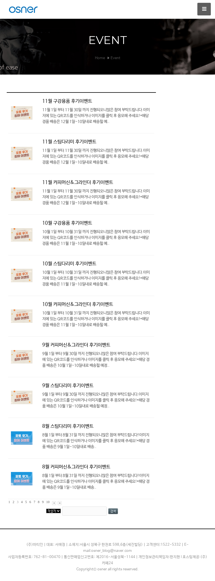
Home (100, 58)
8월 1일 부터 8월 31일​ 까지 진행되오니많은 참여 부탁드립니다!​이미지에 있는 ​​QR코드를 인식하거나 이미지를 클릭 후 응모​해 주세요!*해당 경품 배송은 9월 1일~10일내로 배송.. (95, 441)
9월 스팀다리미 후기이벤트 (68, 385)
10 (48, 502)
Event (115, 58)
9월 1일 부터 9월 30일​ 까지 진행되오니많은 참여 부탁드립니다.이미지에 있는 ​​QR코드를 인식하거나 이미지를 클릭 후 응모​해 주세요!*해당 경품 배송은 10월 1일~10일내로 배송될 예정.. (95, 359)
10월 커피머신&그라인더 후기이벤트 (77, 304)
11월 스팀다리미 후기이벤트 (69, 142)
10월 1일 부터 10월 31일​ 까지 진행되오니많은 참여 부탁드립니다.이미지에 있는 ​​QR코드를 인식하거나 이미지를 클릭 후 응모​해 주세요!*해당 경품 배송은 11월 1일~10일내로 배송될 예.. (96, 238)
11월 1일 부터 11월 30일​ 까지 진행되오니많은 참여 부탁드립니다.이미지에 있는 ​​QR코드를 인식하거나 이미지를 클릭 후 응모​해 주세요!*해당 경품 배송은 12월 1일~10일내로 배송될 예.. (96, 116)
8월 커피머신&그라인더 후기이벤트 (76, 467)
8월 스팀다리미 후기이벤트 (68, 426)
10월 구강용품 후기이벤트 (67, 223)
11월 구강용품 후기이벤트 (67, 101)
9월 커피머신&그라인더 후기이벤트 (76, 345)
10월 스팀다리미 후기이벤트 (69, 264)
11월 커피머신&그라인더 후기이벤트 (77, 182)
